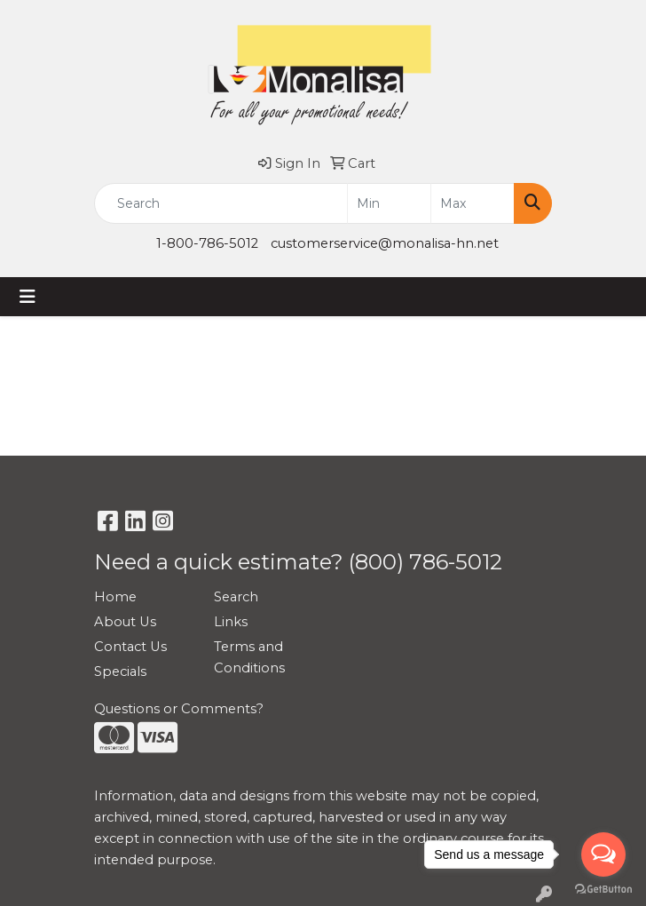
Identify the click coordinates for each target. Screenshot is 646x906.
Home (115, 597)
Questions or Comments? (179, 709)
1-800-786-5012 (207, 243)
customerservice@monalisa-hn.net (385, 243)
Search (236, 597)
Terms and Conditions (249, 657)
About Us (125, 622)
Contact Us (130, 647)
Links (231, 622)
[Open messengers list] (603, 854)
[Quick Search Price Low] (389, 203)
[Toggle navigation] (27, 296)
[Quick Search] (221, 203)
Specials (120, 672)
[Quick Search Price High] (472, 203)
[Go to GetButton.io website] (603, 888)
